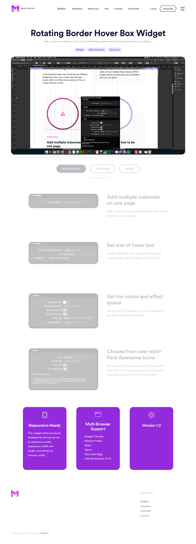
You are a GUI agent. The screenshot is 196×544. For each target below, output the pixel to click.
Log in (153, 8)
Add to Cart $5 (71, 169)
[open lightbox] (129, 169)
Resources (93, 8)
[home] (23, 8)
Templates (77, 8)
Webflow (44, 533)
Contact (118, 8)
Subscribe (168, 8)
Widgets (61, 8)
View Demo (102, 169)
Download (133, 8)
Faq (106, 8)
